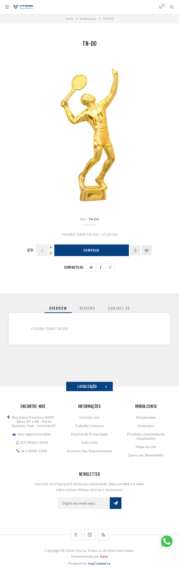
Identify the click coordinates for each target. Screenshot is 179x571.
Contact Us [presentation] (119, 308)
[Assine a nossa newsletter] (84, 503)
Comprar (91, 250)
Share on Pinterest (110, 267)
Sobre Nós (89, 442)
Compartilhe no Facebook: (100, 267)
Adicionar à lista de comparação (135, 250)
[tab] (58, 308)
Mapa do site (146, 447)
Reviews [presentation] (87, 308)
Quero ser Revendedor (146, 455)
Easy (104, 556)
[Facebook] (75, 534)
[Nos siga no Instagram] (89, 534)
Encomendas (146, 417)
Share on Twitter (91, 267)
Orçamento (163, 5)
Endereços (146, 426)
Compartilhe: (74, 267)
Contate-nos (89, 417)
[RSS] (103, 534)
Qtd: (30, 250)
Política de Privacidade (89, 434)
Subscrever (115, 503)
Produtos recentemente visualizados (146, 436)
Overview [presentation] (58, 308)
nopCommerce (99, 563)
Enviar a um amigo (146, 250)
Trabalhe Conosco (89, 426)
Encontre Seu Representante (89, 451)
